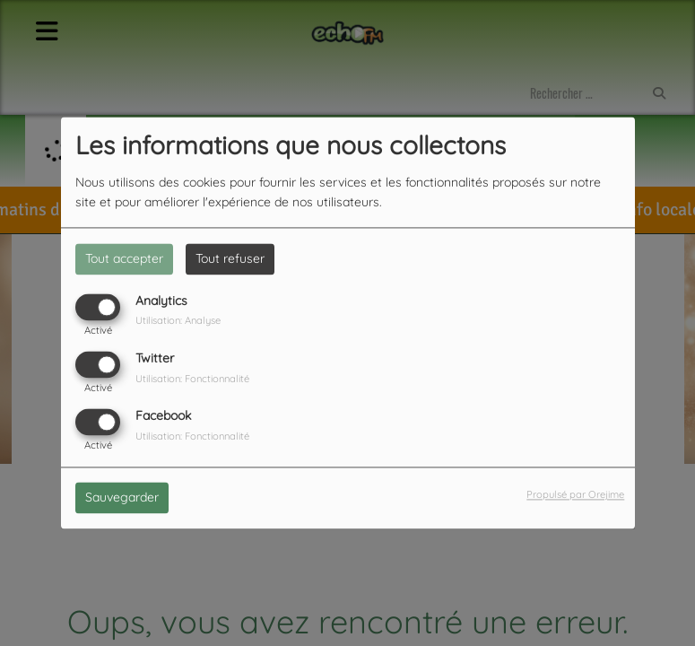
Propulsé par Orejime (575, 495)
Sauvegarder (122, 498)
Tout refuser (230, 258)
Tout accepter (124, 258)
